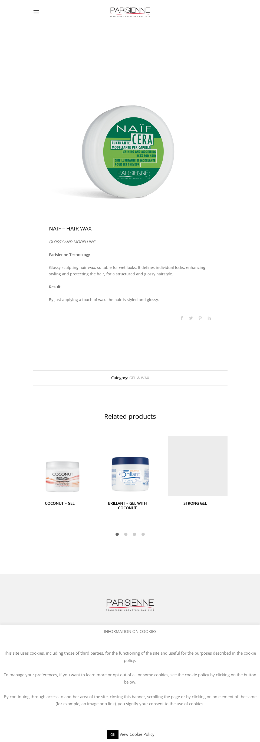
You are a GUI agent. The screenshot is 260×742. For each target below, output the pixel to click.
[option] (130, 131)
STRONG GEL (195, 503)
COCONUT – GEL (59, 503)
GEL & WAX (139, 377)
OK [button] (112, 734)
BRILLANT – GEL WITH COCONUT (127, 505)
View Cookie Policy (137, 734)
